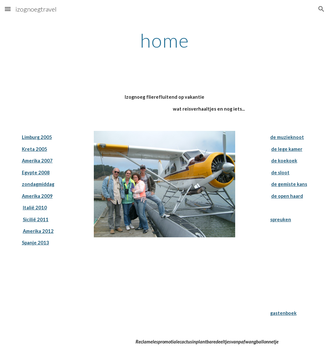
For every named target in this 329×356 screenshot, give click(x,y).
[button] (7, 9)
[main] (164, 40)
